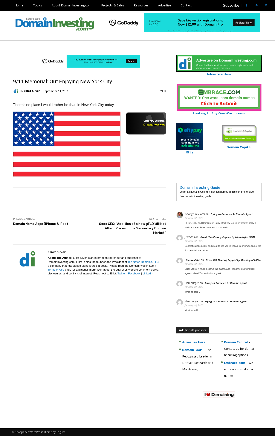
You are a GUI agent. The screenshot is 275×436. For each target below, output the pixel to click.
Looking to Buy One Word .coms (219, 111)
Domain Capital (236, 342)
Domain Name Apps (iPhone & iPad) (40, 224)
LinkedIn (148, 273)
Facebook (134, 273)
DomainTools (192, 350)
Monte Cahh (193, 260)
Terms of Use (56, 269)
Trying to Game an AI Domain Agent (231, 214)
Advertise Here (219, 72)
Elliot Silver (32, 90)
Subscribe (231, 5)
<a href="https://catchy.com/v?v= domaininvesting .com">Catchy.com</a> (146, 123)
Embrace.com (234, 363)
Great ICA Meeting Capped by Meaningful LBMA (227, 237)
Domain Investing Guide (200, 187)
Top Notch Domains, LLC (143, 261)
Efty (189, 150)
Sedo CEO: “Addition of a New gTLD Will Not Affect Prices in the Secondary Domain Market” (132, 228)
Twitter (122, 273)
